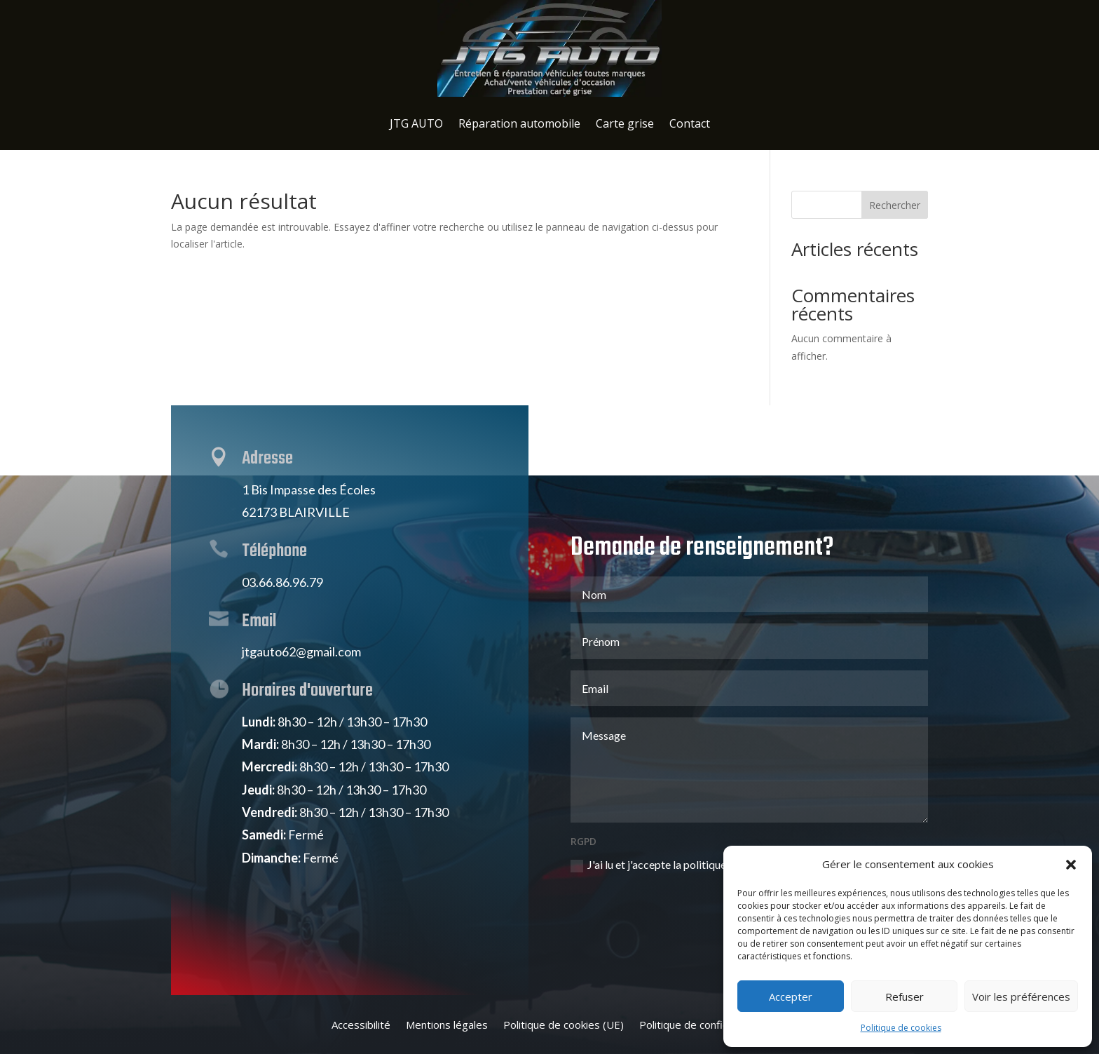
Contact (689, 123)
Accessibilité (361, 1026)
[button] (1071, 865)
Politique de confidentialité (703, 1026)
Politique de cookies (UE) (563, 1026)
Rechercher (894, 205)
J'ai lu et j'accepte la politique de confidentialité (691, 795)
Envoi (888, 831)
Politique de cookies (901, 1028)
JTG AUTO (416, 123)
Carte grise (625, 123)
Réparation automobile (519, 123)
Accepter (790, 996)
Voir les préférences (1021, 996)
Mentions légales (447, 1026)
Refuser (904, 996)
